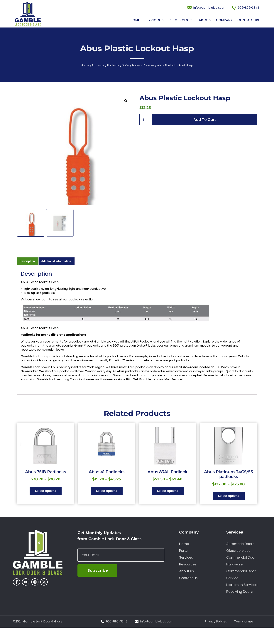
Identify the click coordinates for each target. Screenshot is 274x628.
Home (135, 20)
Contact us (248, 20)
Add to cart (204, 119)
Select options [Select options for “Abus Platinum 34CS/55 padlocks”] (228, 496)
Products (98, 66)
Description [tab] (27, 261)
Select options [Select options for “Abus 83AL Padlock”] (167, 491)
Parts (204, 20)
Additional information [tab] (56, 261)
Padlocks (113, 66)
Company (224, 20)
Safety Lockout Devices (138, 66)
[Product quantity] (144, 119)
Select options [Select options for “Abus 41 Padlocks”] (106, 491)
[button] (126, 101)
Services (154, 20)
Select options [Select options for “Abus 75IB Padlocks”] (45, 491)
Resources (180, 20)
